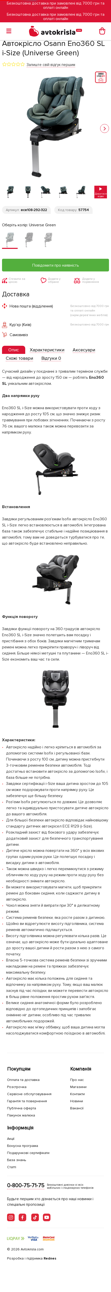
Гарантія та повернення (27, 1101)
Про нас (77, 1080)
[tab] (13, 350)
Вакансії (77, 1108)
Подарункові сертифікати (28, 1153)
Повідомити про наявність (55, 265)
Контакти (77, 1094)
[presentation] (13, 350)
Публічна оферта (21, 1108)
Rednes (50, 1258)
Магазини (78, 1087)
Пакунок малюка (21, 1115)
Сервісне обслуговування (29, 1094)
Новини (76, 1101)
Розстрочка (16, 1087)
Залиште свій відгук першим (50, 64)
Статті (11, 1167)
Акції (10, 1138)
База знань (16, 1160)
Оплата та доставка (23, 1080)
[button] (104, 128)
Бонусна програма (22, 1146)
